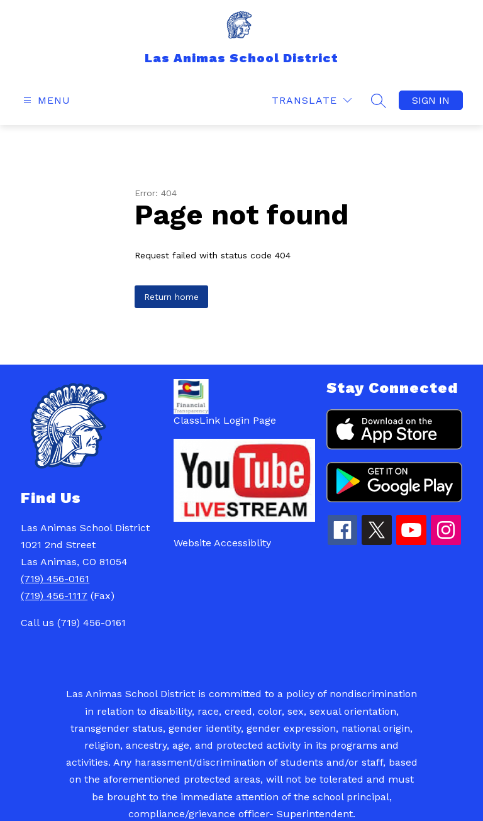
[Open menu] (45, 100)
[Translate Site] (312, 100)
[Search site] (378, 100)
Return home (171, 297)
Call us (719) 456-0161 (73, 623)
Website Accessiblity (222, 543)
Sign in (431, 100)
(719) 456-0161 (55, 579)
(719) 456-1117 (54, 596)
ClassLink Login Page (225, 420)
